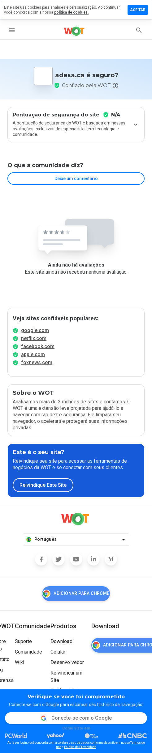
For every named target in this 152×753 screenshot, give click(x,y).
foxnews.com (36, 362)
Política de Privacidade (80, 747)
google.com (35, 330)
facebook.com (37, 346)
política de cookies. (71, 12)
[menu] (11, 30)
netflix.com (33, 338)
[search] (139, 30)
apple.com (33, 354)
